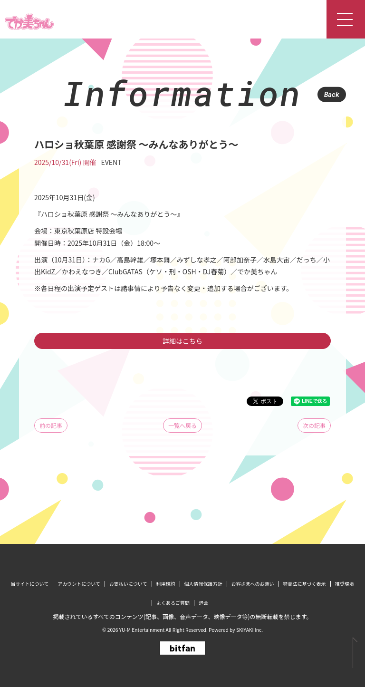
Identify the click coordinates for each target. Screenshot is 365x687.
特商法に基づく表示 (304, 583)
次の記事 (314, 425)
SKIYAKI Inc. (249, 629)
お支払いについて (128, 583)
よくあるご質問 (173, 602)
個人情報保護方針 (203, 583)
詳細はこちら (182, 341)
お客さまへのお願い (252, 583)
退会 (203, 602)
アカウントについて (79, 583)
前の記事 (50, 425)
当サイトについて (29, 583)
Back (331, 94)
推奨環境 (344, 583)
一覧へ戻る (182, 425)
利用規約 (165, 583)
